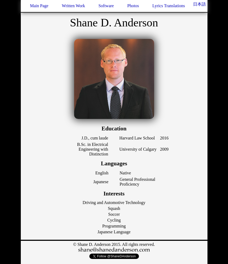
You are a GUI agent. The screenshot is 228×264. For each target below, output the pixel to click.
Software (106, 5)
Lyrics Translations (168, 5)
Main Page (39, 5)
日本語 (199, 4)
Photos (133, 5)
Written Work (73, 5)
